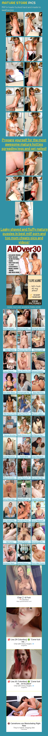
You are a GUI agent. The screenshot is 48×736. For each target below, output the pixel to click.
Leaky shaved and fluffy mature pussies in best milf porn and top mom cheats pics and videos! (24, 235)
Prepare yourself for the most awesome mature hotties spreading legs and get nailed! (24, 144)
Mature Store (19, 3)
